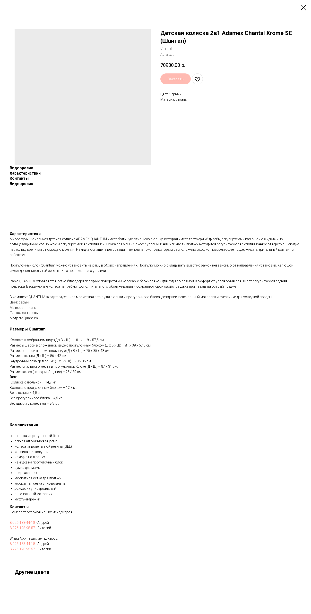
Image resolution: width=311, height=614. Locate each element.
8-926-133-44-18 (22, 523)
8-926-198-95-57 (22, 528)
